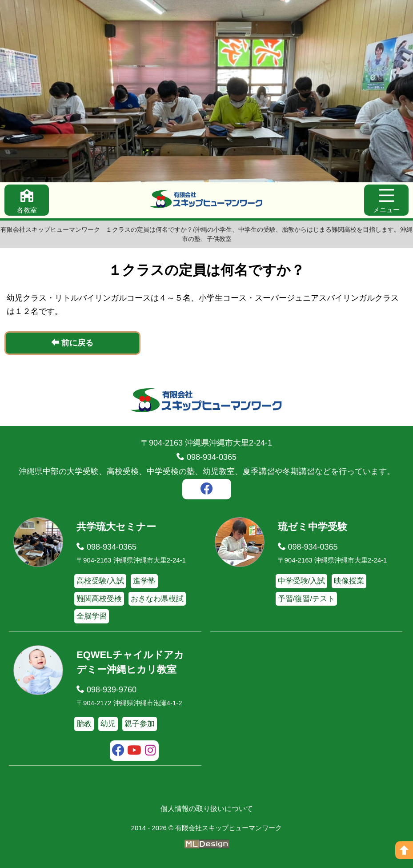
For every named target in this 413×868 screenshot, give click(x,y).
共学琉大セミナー (116, 526)
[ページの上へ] (404, 850)
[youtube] (134, 751)
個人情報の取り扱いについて (206, 808)
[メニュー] (386, 200)
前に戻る (72, 342)
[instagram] (151, 751)
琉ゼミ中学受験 (312, 526)
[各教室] (26, 200)
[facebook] (206, 490)
